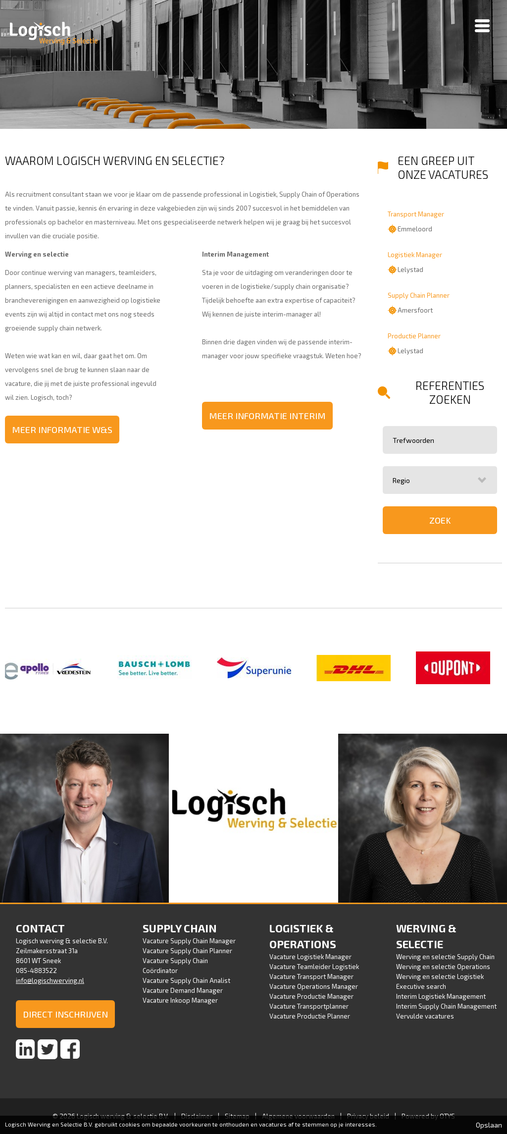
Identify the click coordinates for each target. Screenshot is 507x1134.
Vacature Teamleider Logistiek (314, 967)
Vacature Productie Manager (311, 996)
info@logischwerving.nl (50, 980)
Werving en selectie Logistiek (440, 976)
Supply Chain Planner (419, 295)
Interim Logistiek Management (441, 996)
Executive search (421, 986)
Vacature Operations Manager (313, 986)
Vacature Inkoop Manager (180, 1000)
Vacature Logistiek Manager (310, 957)
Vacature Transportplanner (309, 1006)
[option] (54, 668)
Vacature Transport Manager (311, 976)
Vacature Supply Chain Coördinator (175, 965)
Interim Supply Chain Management (446, 1006)
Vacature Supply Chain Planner (187, 951)
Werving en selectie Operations (443, 967)
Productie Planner (414, 336)
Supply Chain (180, 927)
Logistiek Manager (415, 255)
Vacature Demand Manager (183, 990)
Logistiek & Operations (302, 935)
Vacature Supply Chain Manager (189, 941)
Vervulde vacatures (425, 1016)
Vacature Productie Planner (309, 1016)
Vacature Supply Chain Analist (186, 980)
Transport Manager (416, 214)
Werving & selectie (426, 935)
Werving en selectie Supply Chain (445, 957)
